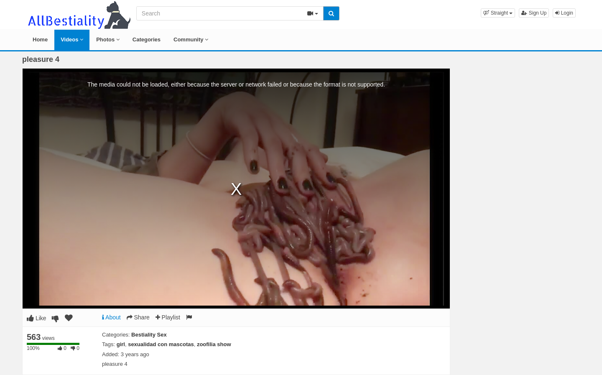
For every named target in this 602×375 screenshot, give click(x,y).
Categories (147, 39)
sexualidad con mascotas (161, 344)
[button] (498, 13)
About (111, 317)
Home (40, 39)
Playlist (168, 317)
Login (564, 13)
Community (190, 39)
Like (36, 318)
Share (138, 317)
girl (121, 344)
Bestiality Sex (149, 335)
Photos (108, 39)
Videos (72, 39)
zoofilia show (214, 344)
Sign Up (533, 13)
